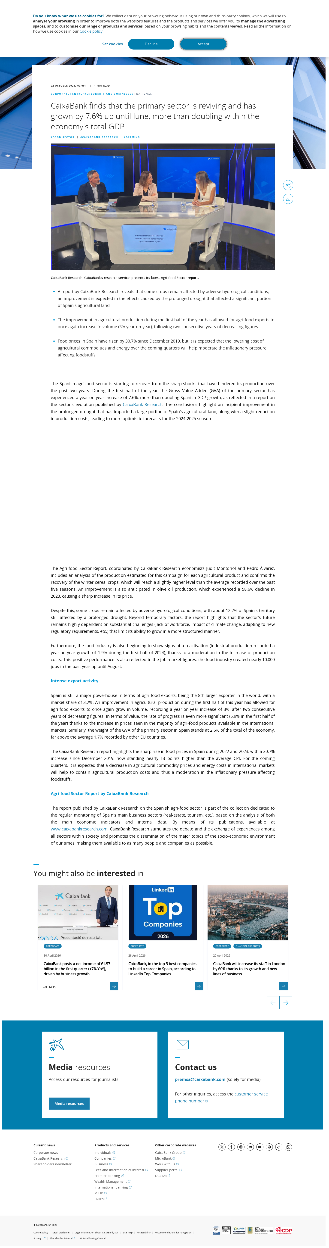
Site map (128, 1232)
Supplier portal (168, 1169)
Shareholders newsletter (52, 1164)
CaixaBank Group (170, 1152)
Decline (151, 44)
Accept (204, 44)
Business (103, 1164)
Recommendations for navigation (173, 1232)
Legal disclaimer (61, 1232)
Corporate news (45, 1152)
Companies (104, 1158)
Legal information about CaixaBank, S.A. (96, 1232)
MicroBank (165, 1158)
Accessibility (144, 1232)
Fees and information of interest (121, 1169)
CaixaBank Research (142, 404)
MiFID (100, 1193)
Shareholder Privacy (62, 1238)
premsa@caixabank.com (200, 1079)
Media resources (69, 1103)
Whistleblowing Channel (93, 1237)
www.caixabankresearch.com (79, 828)
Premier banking (109, 1175)
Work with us (167, 1164)
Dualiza (162, 1175)
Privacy (39, 1238)
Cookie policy (91, 31)
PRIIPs (100, 1198)
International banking (113, 1187)
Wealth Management (112, 1181)
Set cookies (112, 44)
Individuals (104, 1152)
